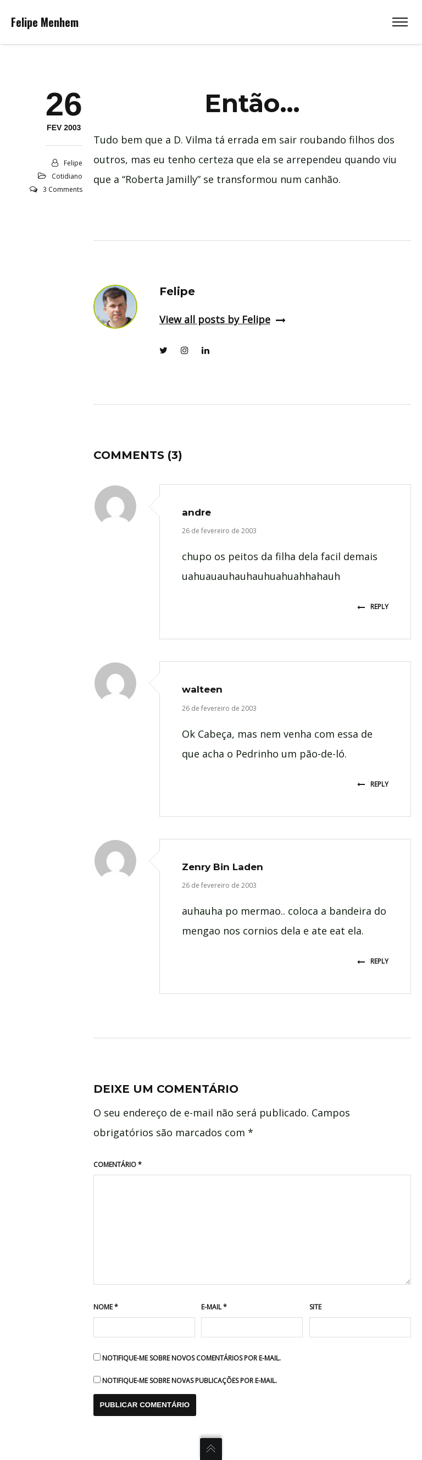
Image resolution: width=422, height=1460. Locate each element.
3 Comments (62, 189)
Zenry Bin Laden (222, 866)
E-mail (214, 1307)
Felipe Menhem (45, 22)
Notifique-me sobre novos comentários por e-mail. (191, 1358)
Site (315, 1307)
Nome (105, 1307)
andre (196, 512)
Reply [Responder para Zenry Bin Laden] (372, 961)
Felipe (73, 163)
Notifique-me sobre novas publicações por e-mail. (189, 1380)
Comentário (117, 1164)
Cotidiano (67, 176)
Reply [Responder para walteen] (372, 784)
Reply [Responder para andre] (372, 606)
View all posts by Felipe (222, 319)
